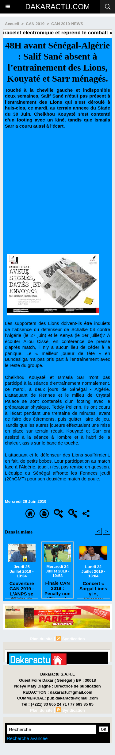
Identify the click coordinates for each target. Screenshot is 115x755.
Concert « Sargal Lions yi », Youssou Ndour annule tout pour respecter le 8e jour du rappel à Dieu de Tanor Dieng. (93, 588)
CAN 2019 (35, 23)
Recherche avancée (27, 738)
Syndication (73, 639)
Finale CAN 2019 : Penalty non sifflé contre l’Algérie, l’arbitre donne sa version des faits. (57, 588)
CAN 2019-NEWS (67, 23)
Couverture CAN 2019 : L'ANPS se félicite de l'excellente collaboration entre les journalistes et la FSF (22, 588)
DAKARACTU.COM (57, 6)
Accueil (12, 23)
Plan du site (41, 639)
